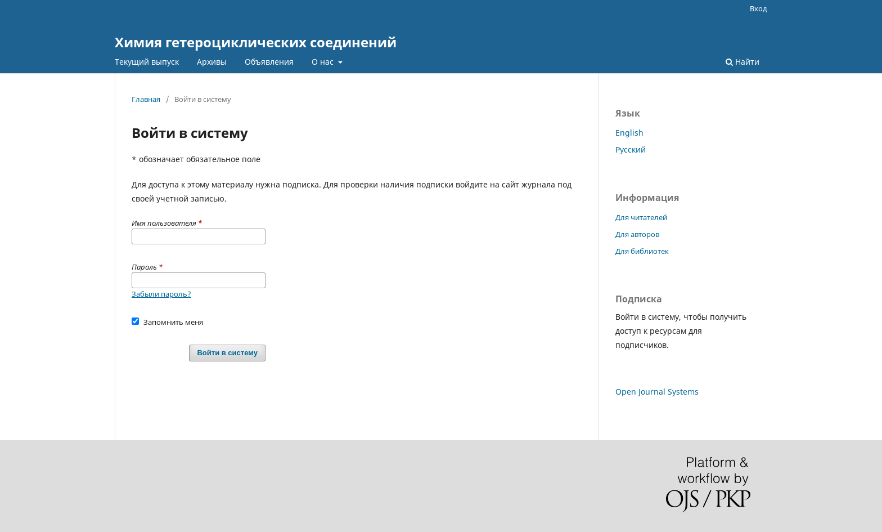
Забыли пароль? (161, 294)
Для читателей (641, 217)
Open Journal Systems (657, 391)
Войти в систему (227, 352)
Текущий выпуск (147, 61)
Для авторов (637, 234)
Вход (758, 8)
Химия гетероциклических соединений (256, 42)
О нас (324, 61)
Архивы (212, 61)
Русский (630, 149)
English (629, 132)
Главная (146, 99)
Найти (742, 61)
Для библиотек (642, 251)
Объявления (269, 61)
